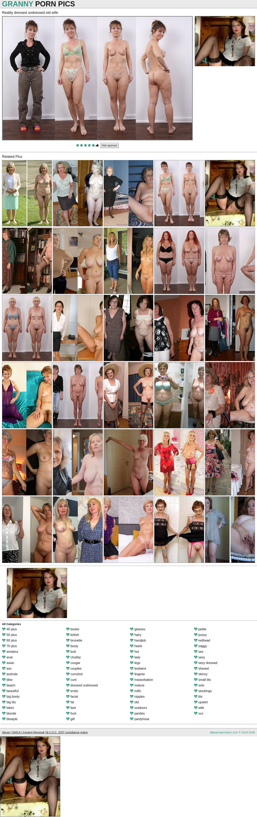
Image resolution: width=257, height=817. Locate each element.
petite (200, 629)
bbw (7, 679)
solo (199, 685)
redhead (202, 640)
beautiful (10, 691)
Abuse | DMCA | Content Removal (23, 732)
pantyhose (139, 719)
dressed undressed (82, 685)
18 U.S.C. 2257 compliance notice (66, 732)
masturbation (141, 679)
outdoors (138, 708)
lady (135, 657)
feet (71, 708)
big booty (10, 696)
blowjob (9, 719)
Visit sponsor (109, 145)
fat (70, 702)
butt (71, 651)
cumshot (74, 674)
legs (135, 663)
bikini (8, 708)
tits (198, 696)
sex (198, 651)
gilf (70, 719)
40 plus (9, 629)
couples (74, 668)
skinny (201, 674)
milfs (135, 691)
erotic (72, 691)
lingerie (137, 674)
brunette (74, 640)
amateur (10, 651)
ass (6, 668)
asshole (10, 674)
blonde (9, 713)
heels (136, 646)
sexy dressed (205, 663)
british (72, 635)
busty (72, 646)
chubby (73, 657)
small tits (202, 679)
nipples (137, 696)
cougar (73, 663)
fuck (71, 713)
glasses (137, 629)
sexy (199, 657)
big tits (9, 702)
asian (8, 663)
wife (199, 708)
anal (7, 657)
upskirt (201, 702)
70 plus (9, 646)
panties (137, 713)
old (134, 702)
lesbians (138, 668)
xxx (198, 713)
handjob (138, 640)
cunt (71, 679)
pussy (200, 635)
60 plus (9, 640)
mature (137, 685)
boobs (72, 629)
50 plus (9, 635)
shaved (201, 668)
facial (72, 696)
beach (8, 685)
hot (134, 651)
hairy (135, 635)
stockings (203, 691)
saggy (200, 646)
